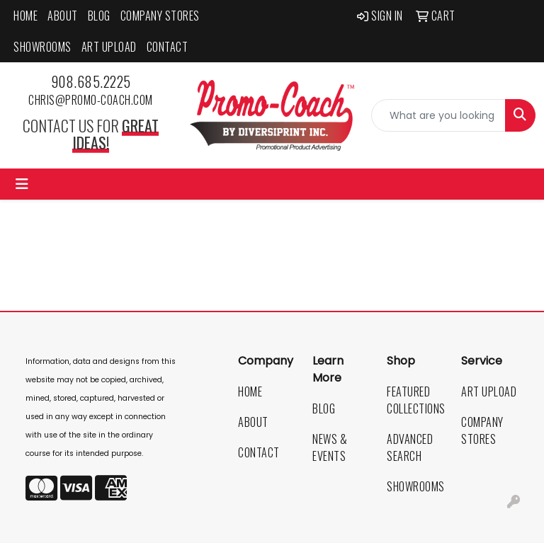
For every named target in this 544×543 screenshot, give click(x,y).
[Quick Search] (438, 115)
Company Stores (160, 15)
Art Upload (109, 46)
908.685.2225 (91, 81)
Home (25, 15)
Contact (167, 46)
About (62, 15)
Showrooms (42, 46)
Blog (99, 15)
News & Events (329, 447)
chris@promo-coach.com (90, 99)
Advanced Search (410, 447)
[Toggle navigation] (22, 184)
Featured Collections (415, 400)
